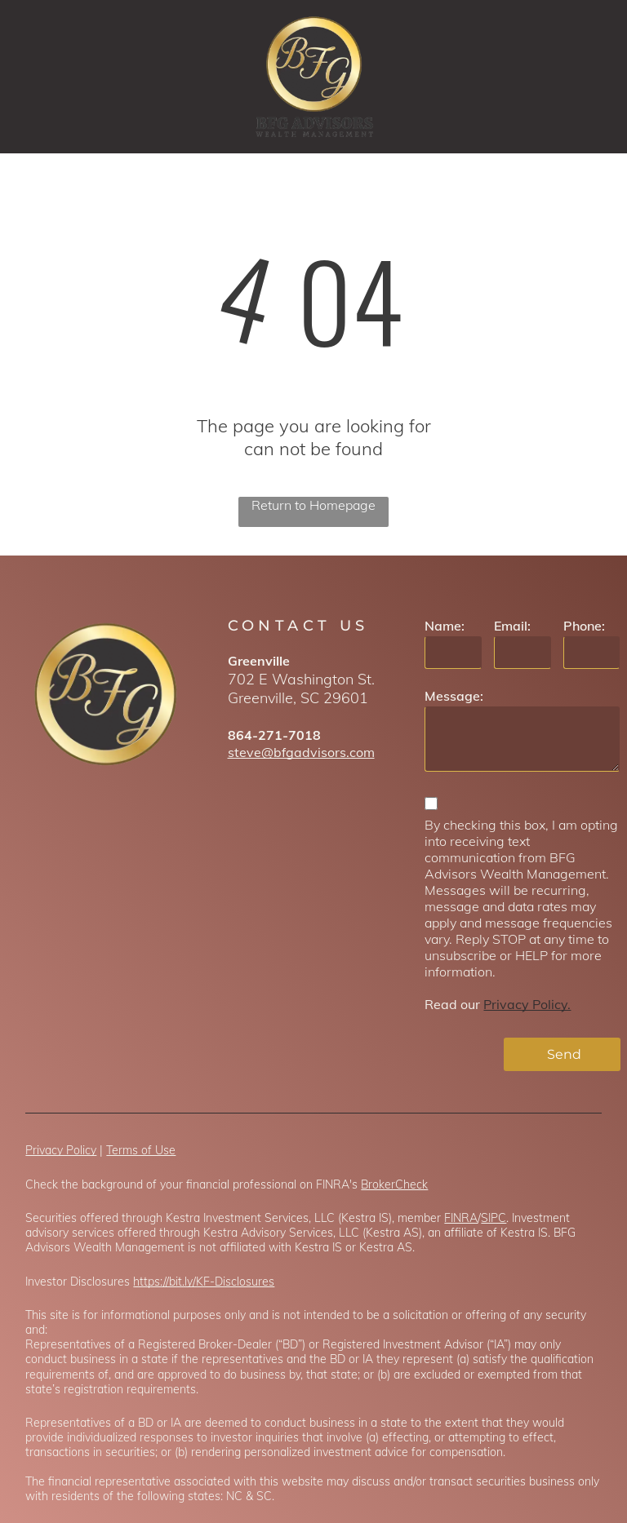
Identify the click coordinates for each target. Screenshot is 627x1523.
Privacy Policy (60, 1169)
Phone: (584, 626)
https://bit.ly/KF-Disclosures (203, 1300)
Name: (445, 626)
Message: (454, 696)
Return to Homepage (313, 505)
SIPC (493, 1236)
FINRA (461, 1236)
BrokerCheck (394, 1203)
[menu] (591, 76)
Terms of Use (141, 1169)
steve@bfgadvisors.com (301, 752)
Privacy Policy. (527, 1004)
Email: (512, 626)
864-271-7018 (274, 735)
